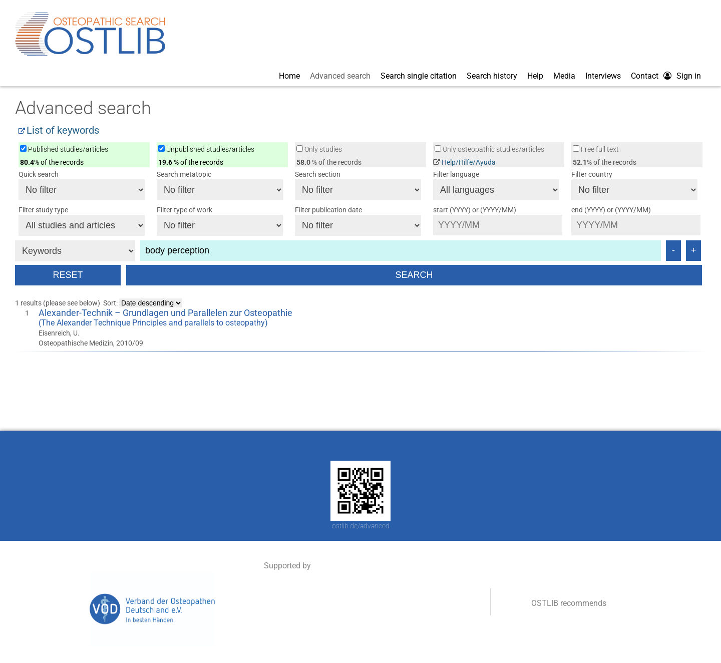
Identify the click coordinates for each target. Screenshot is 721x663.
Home (289, 76)
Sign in (688, 76)
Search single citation (419, 76)
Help (535, 76)
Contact (644, 76)
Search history (492, 76)
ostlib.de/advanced (361, 526)
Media (564, 76)
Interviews (603, 76)
